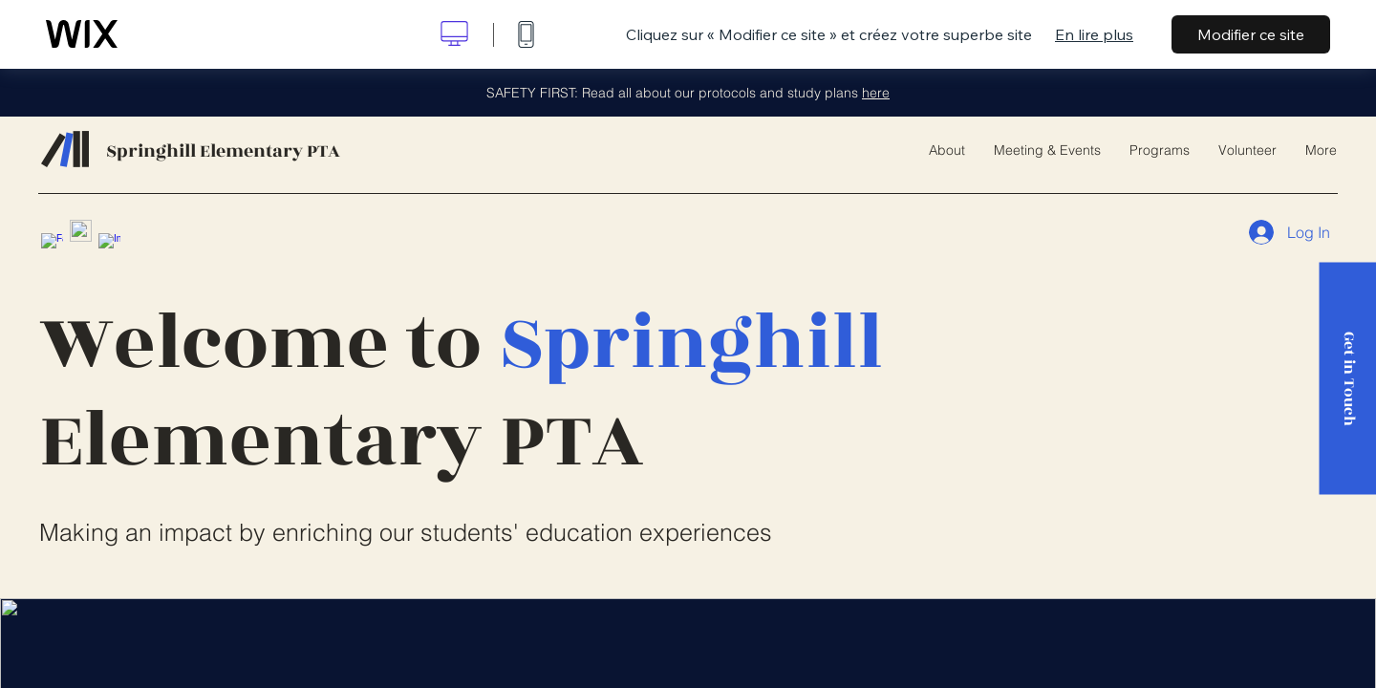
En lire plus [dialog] (1094, 34)
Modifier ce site (1250, 34)
